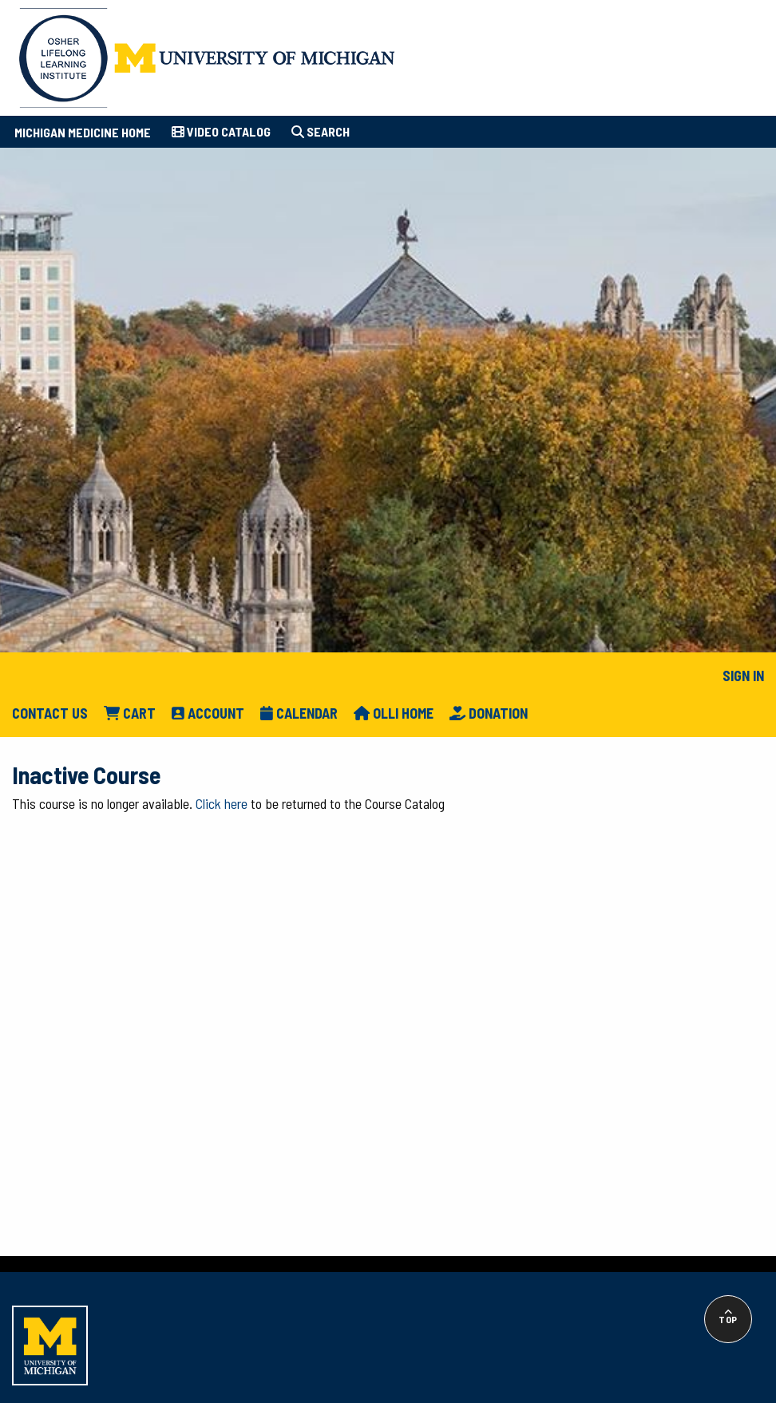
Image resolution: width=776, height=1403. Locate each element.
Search (320, 131)
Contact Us (50, 713)
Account (208, 713)
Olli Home (394, 713)
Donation (488, 713)
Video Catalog (221, 131)
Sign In (743, 675)
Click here (221, 803)
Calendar (299, 713)
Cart (130, 713)
